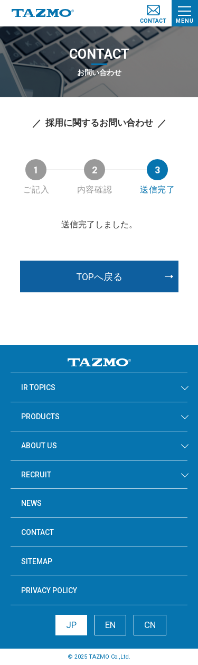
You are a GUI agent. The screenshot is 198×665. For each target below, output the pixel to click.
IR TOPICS (38, 387)
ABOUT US (39, 445)
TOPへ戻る (99, 276)
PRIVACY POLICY (49, 590)
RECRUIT (36, 474)
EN (110, 625)
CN (150, 625)
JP (71, 625)
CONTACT (37, 532)
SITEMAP (36, 561)
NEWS (31, 503)
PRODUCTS (40, 416)
